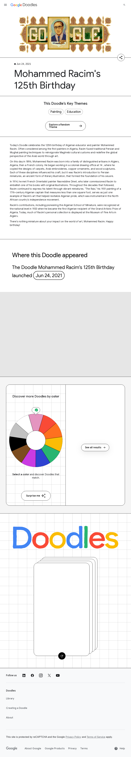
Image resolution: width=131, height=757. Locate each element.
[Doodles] (65, 537)
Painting (55, 112)
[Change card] (62, 656)
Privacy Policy (73, 737)
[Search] (124, 4)
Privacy (72, 748)
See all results (95, 447)
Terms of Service (96, 737)
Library (10, 698)
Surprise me (36, 496)
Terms (84, 748)
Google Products (55, 748)
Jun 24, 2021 (49, 275)
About (9, 717)
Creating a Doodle (16, 708)
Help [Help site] (119, 748)
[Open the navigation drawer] (5, 4)
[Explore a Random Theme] (65, 126)
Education (74, 112)
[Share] (121, 57)
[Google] (11, 748)
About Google (33, 748)
